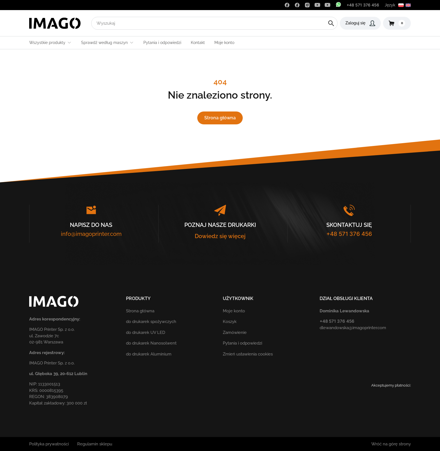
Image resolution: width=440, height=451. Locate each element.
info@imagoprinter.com (91, 234)
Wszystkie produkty (50, 42)
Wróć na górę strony (391, 444)
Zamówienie (235, 332)
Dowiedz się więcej (220, 236)
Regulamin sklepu (94, 444)
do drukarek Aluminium (148, 354)
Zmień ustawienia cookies (248, 354)
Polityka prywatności (49, 444)
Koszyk (230, 321)
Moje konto (224, 42)
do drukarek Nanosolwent (151, 343)
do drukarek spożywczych (151, 321)
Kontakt (198, 42)
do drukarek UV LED (145, 332)
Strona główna (220, 117)
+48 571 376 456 (363, 5)
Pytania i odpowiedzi (162, 42)
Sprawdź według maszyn (107, 42)
